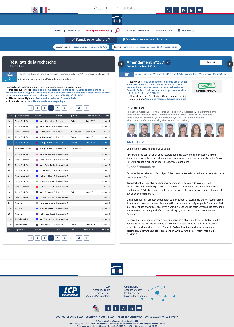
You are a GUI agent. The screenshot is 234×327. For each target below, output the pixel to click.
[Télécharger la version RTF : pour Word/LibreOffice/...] (212, 67)
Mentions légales (76, 317)
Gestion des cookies (156, 317)
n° (11, 109)
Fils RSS (143, 317)
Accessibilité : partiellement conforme (101, 317)
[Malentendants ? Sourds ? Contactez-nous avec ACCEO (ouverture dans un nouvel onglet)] (95, 301)
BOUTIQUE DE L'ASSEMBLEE (69, 310)
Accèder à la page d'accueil (117, 18)
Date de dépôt (111, 109)
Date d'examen (93, 109)
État (60, 109)
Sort (75, 109)
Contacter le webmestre (128, 317)
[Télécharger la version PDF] (168, 56)
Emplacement (23, 109)
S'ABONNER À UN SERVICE (129, 310)
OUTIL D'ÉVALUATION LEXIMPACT (161, 310)
